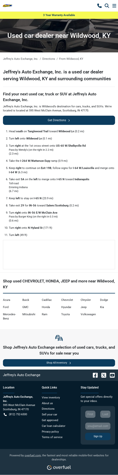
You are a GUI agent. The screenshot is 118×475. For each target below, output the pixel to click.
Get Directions (59, 120)
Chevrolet (67, 300)
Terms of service (52, 437)
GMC (25, 307)
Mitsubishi (28, 314)
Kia (102, 307)
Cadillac (47, 300)
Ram (44, 314)
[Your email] (98, 426)
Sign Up (98, 436)
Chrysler (86, 300)
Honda (46, 307)
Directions (48, 408)
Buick (25, 300)
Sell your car (49, 414)
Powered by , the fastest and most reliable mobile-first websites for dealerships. (59, 461)
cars (78, 106)
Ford (6, 307)
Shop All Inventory (59, 363)
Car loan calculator (53, 426)
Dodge (104, 300)
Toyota (65, 314)
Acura (6, 300)
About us (47, 403)
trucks (86, 106)
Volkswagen (88, 314)
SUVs (100, 106)
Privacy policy (50, 431)
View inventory (51, 397)
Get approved (50, 420)
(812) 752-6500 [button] (15, 414)
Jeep (84, 307)
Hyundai (66, 307)
